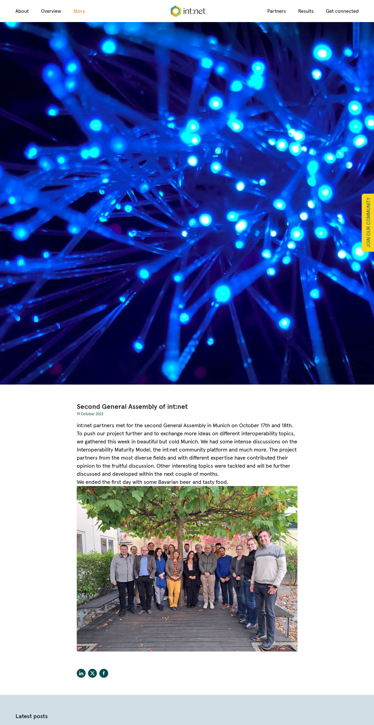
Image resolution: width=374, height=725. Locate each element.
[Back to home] (187, 11)
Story (79, 11)
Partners (276, 11)
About (22, 11)
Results (306, 11)
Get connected (342, 11)
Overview (51, 11)
